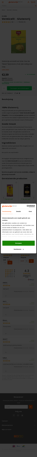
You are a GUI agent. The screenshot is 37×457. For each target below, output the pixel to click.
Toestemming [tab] (6, 211)
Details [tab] (18, 211)
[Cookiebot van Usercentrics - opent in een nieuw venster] (27, 206)
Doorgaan (18, 243)
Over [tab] (30, 211)
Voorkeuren (18, 249)
